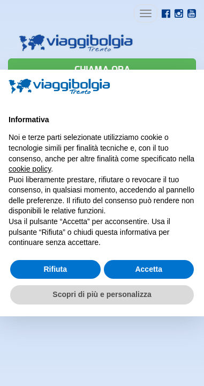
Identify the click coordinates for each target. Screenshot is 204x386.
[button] (190, 86)
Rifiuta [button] (55, 269)
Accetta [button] (148, 269)
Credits (80, 316)
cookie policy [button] (30, 169)
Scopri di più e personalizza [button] (101, 294)
